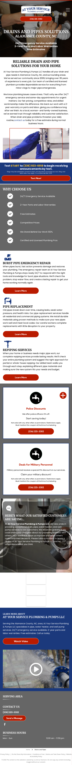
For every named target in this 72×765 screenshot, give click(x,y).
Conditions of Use (38, 754)
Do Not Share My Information (21, 754)
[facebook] (5, 724)
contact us (19, 120)
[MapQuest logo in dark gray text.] (36, 590)
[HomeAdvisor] (36, 579)
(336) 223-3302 (11, 712)
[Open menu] (68, 10)
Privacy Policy (4, 754)
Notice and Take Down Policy (55, 754)
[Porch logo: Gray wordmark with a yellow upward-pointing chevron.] (36, 601)
